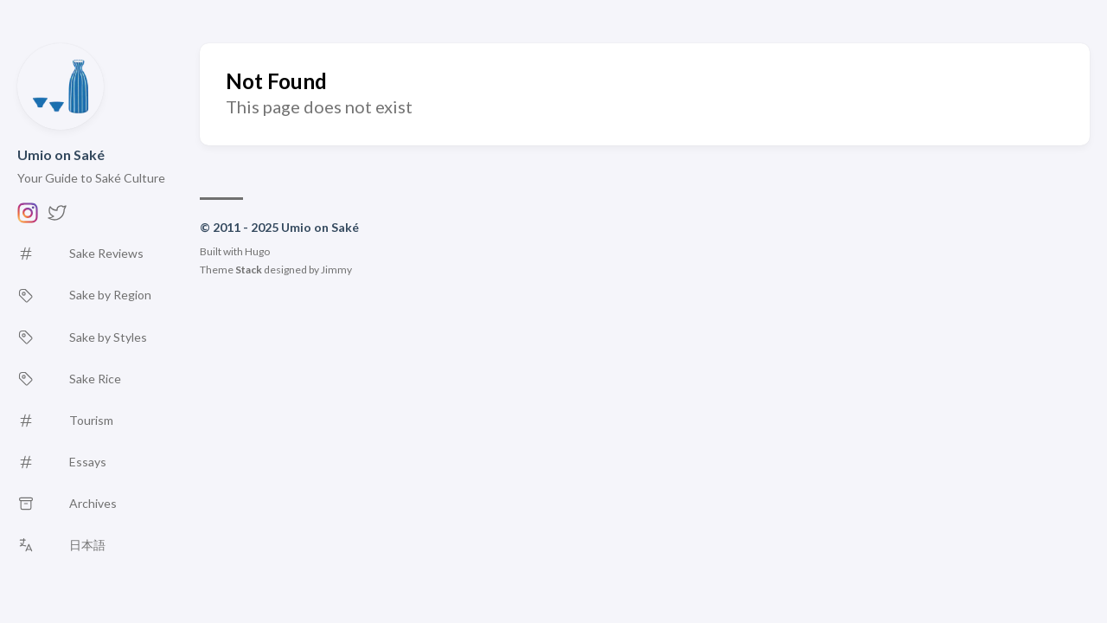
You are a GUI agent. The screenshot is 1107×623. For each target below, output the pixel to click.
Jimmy (336, 269)
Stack (248, 269)
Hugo (257, 251)
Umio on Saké (61, 154)
